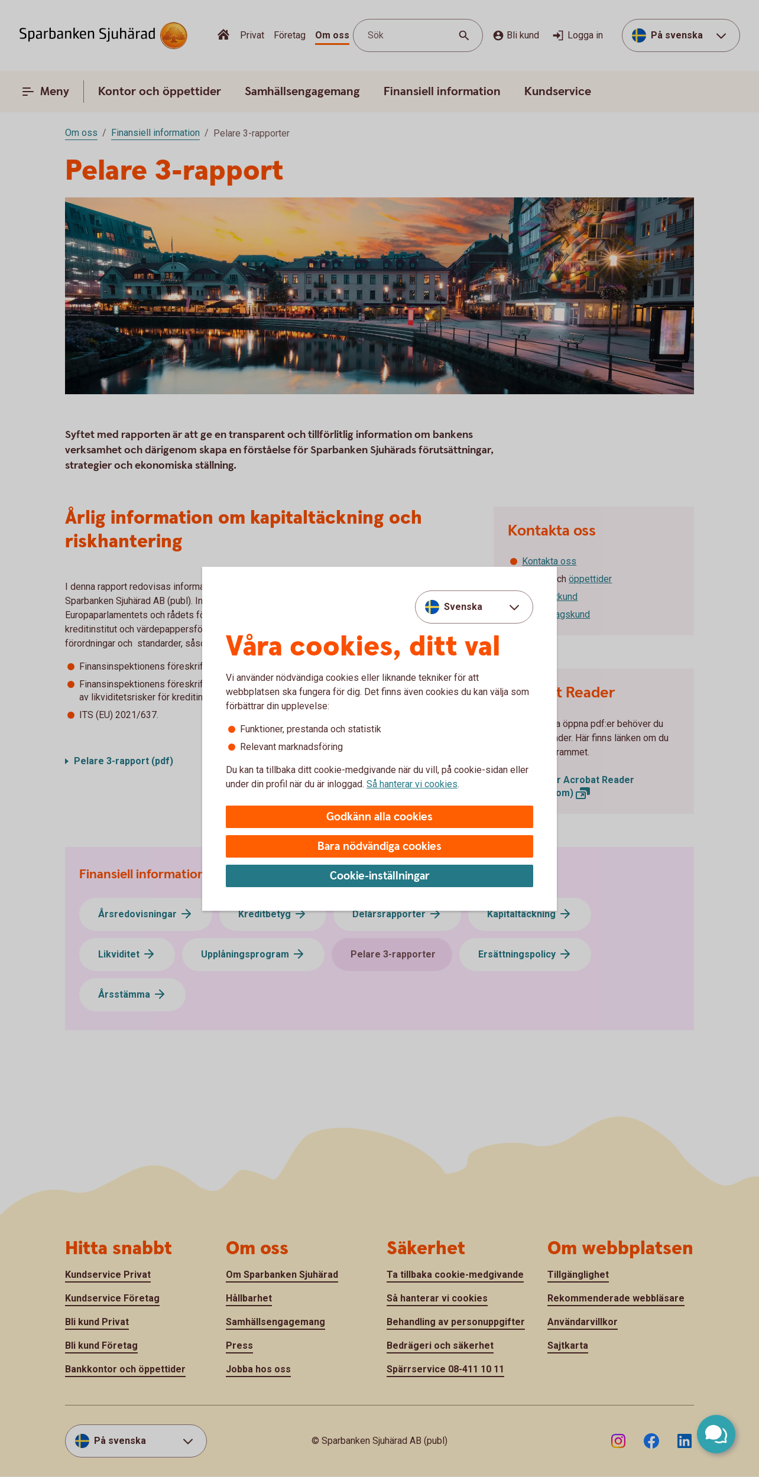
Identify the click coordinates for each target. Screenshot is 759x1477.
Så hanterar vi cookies (412, 784)
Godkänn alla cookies (379, 817)
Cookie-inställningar (380, 876)
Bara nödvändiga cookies (379, 846)
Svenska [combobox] (463, 606)
